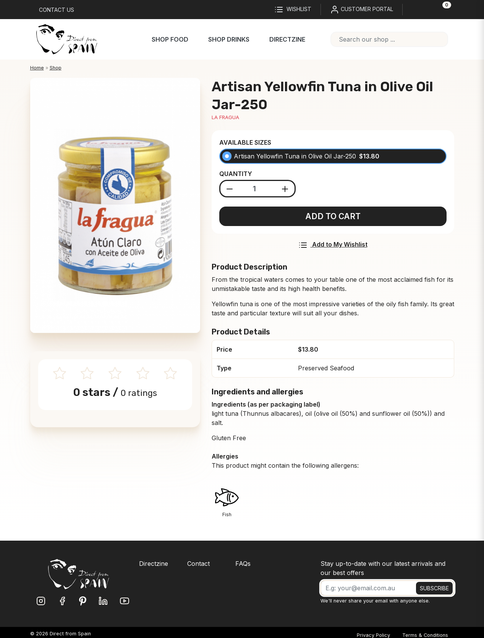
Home (37, 68)
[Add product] (285, 188)
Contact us (56, 9)
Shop (56, 68)
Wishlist (292, 9)
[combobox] (389, 39)
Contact (198, 563)
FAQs (243, 563)
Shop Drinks (228, 39)
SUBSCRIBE (434, 588)
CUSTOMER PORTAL (361, 9)
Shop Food (170, 39)
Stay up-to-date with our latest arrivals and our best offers (383, 568)
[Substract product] (229, 188)
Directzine (287, 39)
